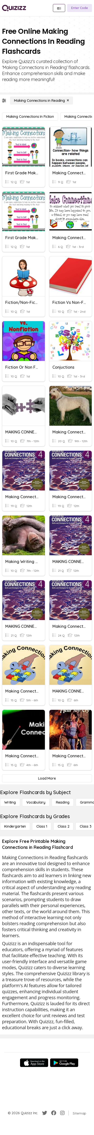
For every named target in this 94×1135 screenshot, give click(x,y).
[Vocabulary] (36, 802)
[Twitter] (44, 1113)
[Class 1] (41, 826)
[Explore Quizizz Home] (14, 8)
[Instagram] (62, 1113)
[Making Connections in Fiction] (30, 117)
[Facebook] (53, 1113)
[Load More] (47, 778)
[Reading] (63, 802)
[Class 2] (63, 826)
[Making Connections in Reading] (41, 101)
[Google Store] (64, 1062)
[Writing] (10, 802)
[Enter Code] (79, 8)
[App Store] (34, 1062)
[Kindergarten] (15, 826)
